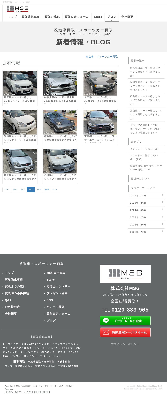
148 (31, 189)
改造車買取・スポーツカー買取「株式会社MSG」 (43, 386)
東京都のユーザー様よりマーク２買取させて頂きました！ (145, 72)
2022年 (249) (138, 224)
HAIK (160, 389)
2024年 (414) (138, 210)
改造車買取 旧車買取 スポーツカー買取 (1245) (146, 167)
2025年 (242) (138, 203)
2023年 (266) (138, 217)
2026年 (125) (138, 195)
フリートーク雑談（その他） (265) (144, 157)
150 (47, 189)
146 (15, 189)
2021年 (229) (138, 232)
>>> (55, 189)
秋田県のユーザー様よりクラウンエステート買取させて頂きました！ (145, 86)
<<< (7, 189)
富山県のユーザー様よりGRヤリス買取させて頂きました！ (146, 114)
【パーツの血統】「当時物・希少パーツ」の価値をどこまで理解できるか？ (145, 129)
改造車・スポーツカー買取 (102, 56)
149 (39, 189)
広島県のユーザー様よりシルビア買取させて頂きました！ (145, 100)
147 (23, 189)
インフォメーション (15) (144, 149)
